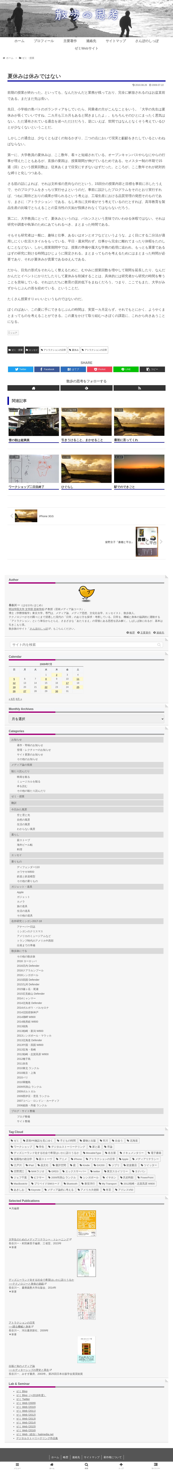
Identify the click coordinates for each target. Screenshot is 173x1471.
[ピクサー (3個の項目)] (37, 1177)
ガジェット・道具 (21, 886)
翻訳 (14, 802)
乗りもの (16, 861)
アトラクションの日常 (53, 350)
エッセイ (32, 350)
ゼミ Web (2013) (26, 1418)
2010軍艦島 (24, 1082)
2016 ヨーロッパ (27, 961)
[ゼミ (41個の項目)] (15, 1140)
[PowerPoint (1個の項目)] (145, 1177)
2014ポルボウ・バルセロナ (33, 1007)
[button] (159, 644)
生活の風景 (23, 824)
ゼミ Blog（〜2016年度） (31, 1395)
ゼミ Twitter (23, 1399)
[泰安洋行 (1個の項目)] (88, 1183)
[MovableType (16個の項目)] (92, 1153)
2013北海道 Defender (29, 1040)
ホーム (55, 1457)
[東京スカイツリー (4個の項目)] (116, 1171)
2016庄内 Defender (28, 965)
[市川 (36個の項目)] (104, 1140)
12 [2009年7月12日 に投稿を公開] (14, 683)
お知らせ (16, 739)
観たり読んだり (20, 771)
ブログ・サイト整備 (23, 1110)
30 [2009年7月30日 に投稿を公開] (56, 691)
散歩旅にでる (19, 950)
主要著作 (145, 632)
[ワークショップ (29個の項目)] (21, 1147)
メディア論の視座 (21, 764)
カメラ (21, 901)
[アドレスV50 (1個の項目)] (124, 1190)
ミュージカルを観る (28, 781)
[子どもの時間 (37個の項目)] (66, 1140)
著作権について (112, 1457)
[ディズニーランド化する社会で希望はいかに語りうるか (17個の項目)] (45, 1153)
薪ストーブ (23, 840)
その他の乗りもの (27, 881)
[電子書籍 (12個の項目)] (154, 1153)
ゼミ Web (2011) (26, 1410)
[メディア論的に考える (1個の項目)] (59, 1190)
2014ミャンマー (26, 998)
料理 (19, 849)
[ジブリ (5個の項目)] (114, 1165)
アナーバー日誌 (26, 926)
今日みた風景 (19, 809)
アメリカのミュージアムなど (34, 936)
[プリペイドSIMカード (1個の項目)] (45, 1183)
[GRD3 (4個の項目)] (53, 1171)
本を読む (22, 786)
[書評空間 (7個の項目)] (59, 1165)
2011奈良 (22, 1063)
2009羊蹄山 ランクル (29, 1086)
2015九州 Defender (28, 984)
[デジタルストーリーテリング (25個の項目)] (67, 1147)
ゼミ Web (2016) (26, 1430)
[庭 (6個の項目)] (72, 1165)
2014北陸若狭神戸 (27, 1012)
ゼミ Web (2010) (26, 1406)
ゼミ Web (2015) (26, 1426)
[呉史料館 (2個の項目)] (127, 1177)
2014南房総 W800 (27, 1021)
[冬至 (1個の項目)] (107, 1190)
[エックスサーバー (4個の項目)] (74, 1171)
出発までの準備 (26, 945)
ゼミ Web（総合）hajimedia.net (35, 1434)
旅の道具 (22, 906)
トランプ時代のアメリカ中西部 (35, 940)
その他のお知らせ (27, 759)
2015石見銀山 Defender (31, 993)
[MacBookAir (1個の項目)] (19, 1183)
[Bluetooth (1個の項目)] (70, 1183)
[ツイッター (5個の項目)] (149, 1165)
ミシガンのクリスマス (30, 931)
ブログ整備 (23, 1116)
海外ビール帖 (25, 844)
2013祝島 (22, 1026)
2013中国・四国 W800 (30, 1044)
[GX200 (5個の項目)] (99, 1165)
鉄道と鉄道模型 (26, 876)
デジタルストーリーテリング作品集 (37, 1438)
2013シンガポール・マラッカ (34, 1035)
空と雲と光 (23, 814)
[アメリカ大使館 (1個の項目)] (88, 1190)
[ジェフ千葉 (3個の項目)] (19, 1177)
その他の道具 (25, 915)
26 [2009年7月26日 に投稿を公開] (14, 691)
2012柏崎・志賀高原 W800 (33, 1054)
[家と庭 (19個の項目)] (95, 1147)
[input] (86, 644)
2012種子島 (24, 1058)
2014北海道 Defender (29, 1003)
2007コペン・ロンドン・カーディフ (38, 1100)
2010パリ (22, 1077)
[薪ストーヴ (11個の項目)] (44, 1159)
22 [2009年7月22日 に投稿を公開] (46, 687)
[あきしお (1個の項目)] (17, 1190)
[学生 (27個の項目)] (40, 1147)
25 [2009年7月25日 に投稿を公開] (78, 687)
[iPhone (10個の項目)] (76, 1159)
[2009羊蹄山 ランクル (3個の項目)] (62, 1177)
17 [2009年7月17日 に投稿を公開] (67, 683)
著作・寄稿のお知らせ (30, 745)
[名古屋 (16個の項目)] (110, 1153)
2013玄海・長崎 (26, 1049)
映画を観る (23, 776)
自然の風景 (23, 819)
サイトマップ (92, 1457)
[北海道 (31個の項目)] (132, 1140)
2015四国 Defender (28, 979)
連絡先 (160, 632)
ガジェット (23, 896)
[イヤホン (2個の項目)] (109, 1177)
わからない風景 (26, 828)
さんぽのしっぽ (40, 628)
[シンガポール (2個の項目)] (89, 1177)
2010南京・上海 (26, 1072)
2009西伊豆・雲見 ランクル (33, 1096)
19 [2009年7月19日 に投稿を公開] (14, 687)
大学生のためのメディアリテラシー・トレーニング (40, 1239)
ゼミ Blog (21, 1391)
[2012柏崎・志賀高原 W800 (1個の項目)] (137, 1183)
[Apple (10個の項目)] (123, 1159)
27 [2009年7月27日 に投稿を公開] (24, 691)
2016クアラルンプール (30, 970)
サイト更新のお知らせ (30, 754)
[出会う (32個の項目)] (117, 1140)
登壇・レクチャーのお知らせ (34, 749)
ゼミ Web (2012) (26, 1414)
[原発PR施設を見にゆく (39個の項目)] (38, 1140)
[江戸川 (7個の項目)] (16, 1165)
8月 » (19, 699)
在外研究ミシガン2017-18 (26, 921)
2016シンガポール (27, 975)
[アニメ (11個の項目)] (61, 1159)
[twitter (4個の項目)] (95, 1171)
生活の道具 (23, 910)
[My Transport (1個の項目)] (107, 1183)
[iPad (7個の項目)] (29, 1165)
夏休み (74, 350)
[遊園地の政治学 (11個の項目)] (21, 1159)
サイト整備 (23, 1121)
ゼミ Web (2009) (26, 1403)
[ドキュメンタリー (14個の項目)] (131, 1153)
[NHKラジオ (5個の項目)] (36, 1171)
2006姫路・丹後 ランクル (32, 1105)
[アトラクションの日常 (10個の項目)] (100, 1159)
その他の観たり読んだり (31, 790)
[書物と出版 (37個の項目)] (87, 1140)
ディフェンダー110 (28, 867)
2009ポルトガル (26, 1091)
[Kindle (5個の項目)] (84, 1165)
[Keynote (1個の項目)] (34, 1190)
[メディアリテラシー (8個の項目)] (146, 1159)
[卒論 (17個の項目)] (108, 1147)
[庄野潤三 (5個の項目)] (17, 1171)
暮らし (15, 834)
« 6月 (12, 699)
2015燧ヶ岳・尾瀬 (27, 989)
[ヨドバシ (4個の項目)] (138, 1171)
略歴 (132, 632)
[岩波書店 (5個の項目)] (130, 1165)
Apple (20, 892)
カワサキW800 (25, 871)
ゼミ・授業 (16, 350)
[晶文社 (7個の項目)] (43, 1165)
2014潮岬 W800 (26, 1016)
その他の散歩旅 (26, 956)
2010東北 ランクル (28, 1068)
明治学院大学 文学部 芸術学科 (28, 609)
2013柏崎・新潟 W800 (30, 1030)
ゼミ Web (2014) (26, 1422)
